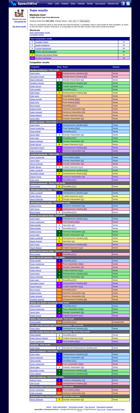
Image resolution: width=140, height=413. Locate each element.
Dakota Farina (35, 109)
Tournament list (20, 21)
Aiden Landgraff (36, 170)
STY (74, 90)
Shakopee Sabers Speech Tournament (46, 387)
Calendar (81, 3)
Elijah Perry (34, 102)
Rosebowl (34, 345)
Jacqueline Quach (37, 77)
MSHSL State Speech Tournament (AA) (46, 319)
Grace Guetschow (37, 128)
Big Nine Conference (43, 58)
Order (73, 3)
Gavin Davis (35, 73)
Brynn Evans (35, 106)
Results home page (19, 19)
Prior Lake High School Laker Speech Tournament (51, 325)
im (73, 225)
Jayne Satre (35, 119)
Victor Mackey (35, 374)
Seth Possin (35, 93)
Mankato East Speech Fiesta (46, 55)
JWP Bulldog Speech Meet (41, 190)
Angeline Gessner (37, 83)
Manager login (113, 3)
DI (82, 80)
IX (95, 348)
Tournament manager (104, 407)
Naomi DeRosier (36, 80)
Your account (100, 3)
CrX (80, 86)
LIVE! (57, 3)
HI (83, 109)
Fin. (59, 96)
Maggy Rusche (36, 99)
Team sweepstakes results (40, 33)
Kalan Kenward (36, 112)
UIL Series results (19, 26)
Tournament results (75, 407)
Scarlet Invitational (42, 45)
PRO (77, 99)
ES (86, 73)
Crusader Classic (42, 42)
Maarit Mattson (36, 115)
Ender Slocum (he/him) (39, 338)
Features (65, 3)
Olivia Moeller (35, 90)
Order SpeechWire (60, 407)
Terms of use (101, 409)
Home (50, 3)
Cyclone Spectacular (43, 48)
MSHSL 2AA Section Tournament (43, 303)
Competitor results (37, 35)
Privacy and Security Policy (116, 409)
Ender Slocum (35, 86)
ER (85, 77)
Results (90, 3)
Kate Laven (34, 96)
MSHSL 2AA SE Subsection (46, 52)
